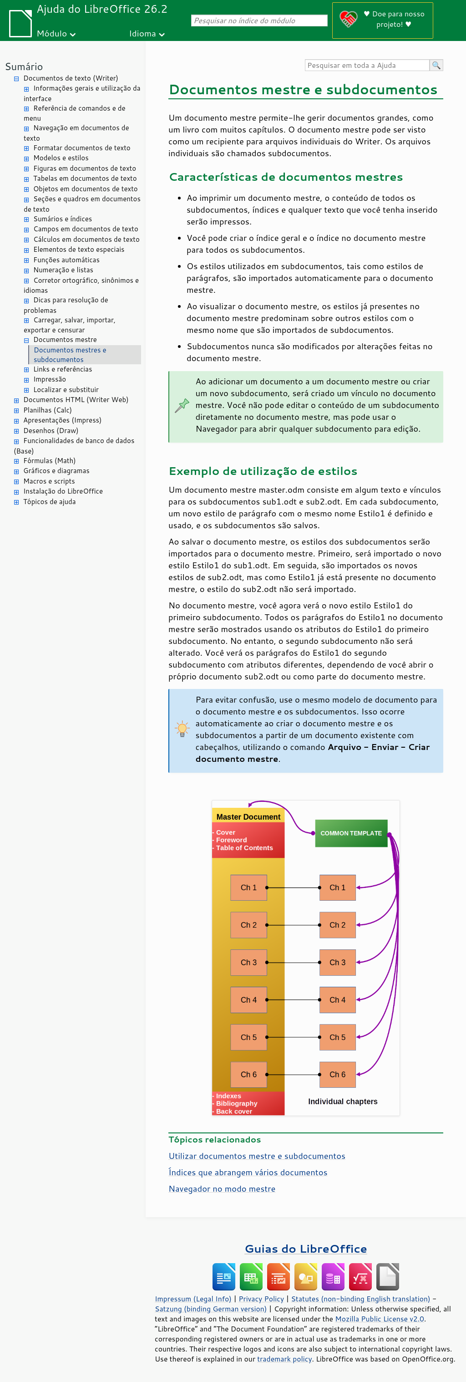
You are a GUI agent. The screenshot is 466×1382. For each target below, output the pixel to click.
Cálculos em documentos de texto (86, 239)
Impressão (49, 379)
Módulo (51, 33)
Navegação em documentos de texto (76, 133)
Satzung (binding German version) (211, 1309)
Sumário (24, 66)
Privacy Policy (261, 1299)
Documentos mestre (65, 339)
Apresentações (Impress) (62, 420)
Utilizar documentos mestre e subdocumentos (256, 1156)
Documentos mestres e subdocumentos (70, 354)
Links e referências (62, 369)
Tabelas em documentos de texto (85, 178)
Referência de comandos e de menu (75, 113)
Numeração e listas (63, 270)
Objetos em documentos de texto (85, 189)
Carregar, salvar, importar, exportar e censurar (70, 325)
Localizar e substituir (66, 389)
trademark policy (284, 1359)
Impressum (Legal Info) (193, 1299)
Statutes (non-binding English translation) (360, 1299)
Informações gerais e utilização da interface (82, 93)
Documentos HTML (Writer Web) (76, 399)
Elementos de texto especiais (79, 249)
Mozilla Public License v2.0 (379, 1319)
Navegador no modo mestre (221, 1188)
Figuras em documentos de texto (84, 168)
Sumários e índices (62, 219)
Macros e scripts (49, 481)
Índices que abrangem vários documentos (248, 1172)
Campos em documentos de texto (85, 229)
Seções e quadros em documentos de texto (82, 204)
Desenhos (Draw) (51, 430)
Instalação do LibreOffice (63, 491)
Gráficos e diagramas (56, 470)
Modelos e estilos (61, 158)
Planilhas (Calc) (47, 410)
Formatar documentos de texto (82, 148)
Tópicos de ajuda (49, 501)
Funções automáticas (66, 260)
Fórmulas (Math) (49, 460)
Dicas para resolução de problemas (66, 305)
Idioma (142, 33)
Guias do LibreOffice (305, 1248)
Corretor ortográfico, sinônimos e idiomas (81, 285)
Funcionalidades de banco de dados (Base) (74, 446)
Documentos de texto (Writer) (70, 78)
